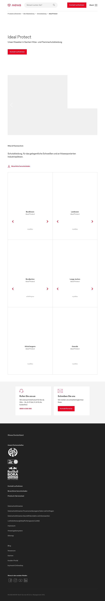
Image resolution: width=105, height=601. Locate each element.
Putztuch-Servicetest (16, 496)
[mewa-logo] (14, 5)
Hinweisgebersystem (15, 531)
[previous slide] (11, 105)
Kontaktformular (66, 408)
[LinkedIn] (25, 580)
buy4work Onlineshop (15, 565)
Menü (93, 5)
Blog (9, 546)
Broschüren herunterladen (17, 491)
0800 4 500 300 (25, 408)
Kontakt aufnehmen (76, 5)
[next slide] (93, 105)
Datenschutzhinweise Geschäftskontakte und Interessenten (29, 516)
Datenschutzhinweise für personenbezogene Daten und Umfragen (31, 511)
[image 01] (37, 107)
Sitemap (11, 536)
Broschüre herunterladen (18, 166)
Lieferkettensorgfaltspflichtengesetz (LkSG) (24, 521)
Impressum (11, 526)
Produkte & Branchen (14, 13)
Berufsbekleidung (28, 13)
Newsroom (11, 551)
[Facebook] (10, 580)
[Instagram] (15, 580)
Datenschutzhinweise (15, 506)
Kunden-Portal (13, 560)
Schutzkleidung (41, 13)
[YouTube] (20, 580)
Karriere (10, 556)
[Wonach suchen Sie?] (41, 5)
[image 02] (82, 123)
